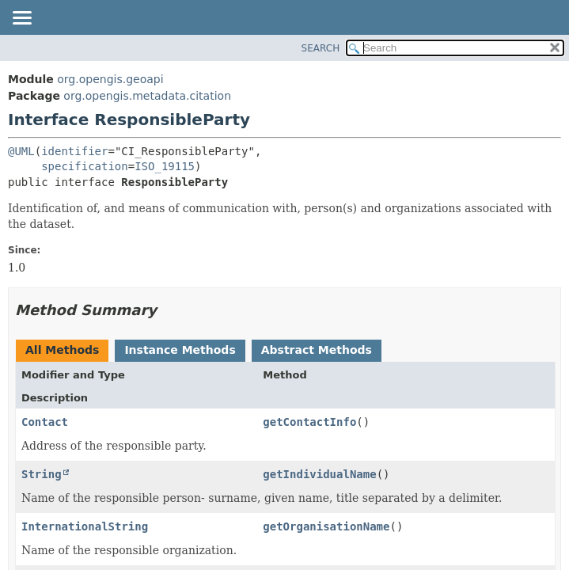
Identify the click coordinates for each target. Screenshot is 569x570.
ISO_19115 (165, 166)
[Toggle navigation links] (21, 19)
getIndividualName (319, 474)
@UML (21, 151)
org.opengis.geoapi (110, 79)
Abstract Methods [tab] (316, 350)
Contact (44, 422)
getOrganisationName (326, 526)
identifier (74, 151)
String (41, 474)
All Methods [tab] (62, 350)
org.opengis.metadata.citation (147, 95)
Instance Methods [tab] (179, 350)
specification (84, 166)
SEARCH (321, 48)
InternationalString (84, 526)
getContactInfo (309, 422)
